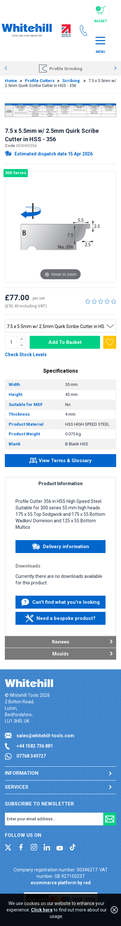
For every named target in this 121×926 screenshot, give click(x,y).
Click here (42, 909)
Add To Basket (65, 342)
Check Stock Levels (26, 354)
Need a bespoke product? (60, 618)
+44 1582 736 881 (34, 746)
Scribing (71, 80)
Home (11, 80)
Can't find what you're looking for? (60, 604)
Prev (5, 68)
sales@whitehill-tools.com (45, 735)
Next (115, 68)
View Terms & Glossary (60, 461)
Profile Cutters (40, 80)
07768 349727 (31, 756)
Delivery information (60, 546)
